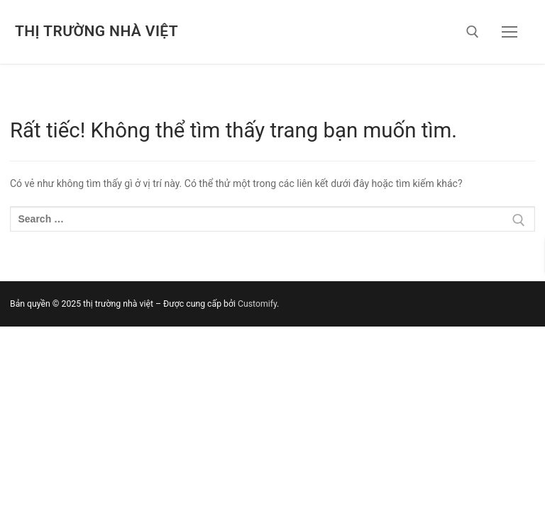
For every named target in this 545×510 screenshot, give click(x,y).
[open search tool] (472, 32)
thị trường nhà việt (96, 31)
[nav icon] (509, 32)
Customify (257, 304)
